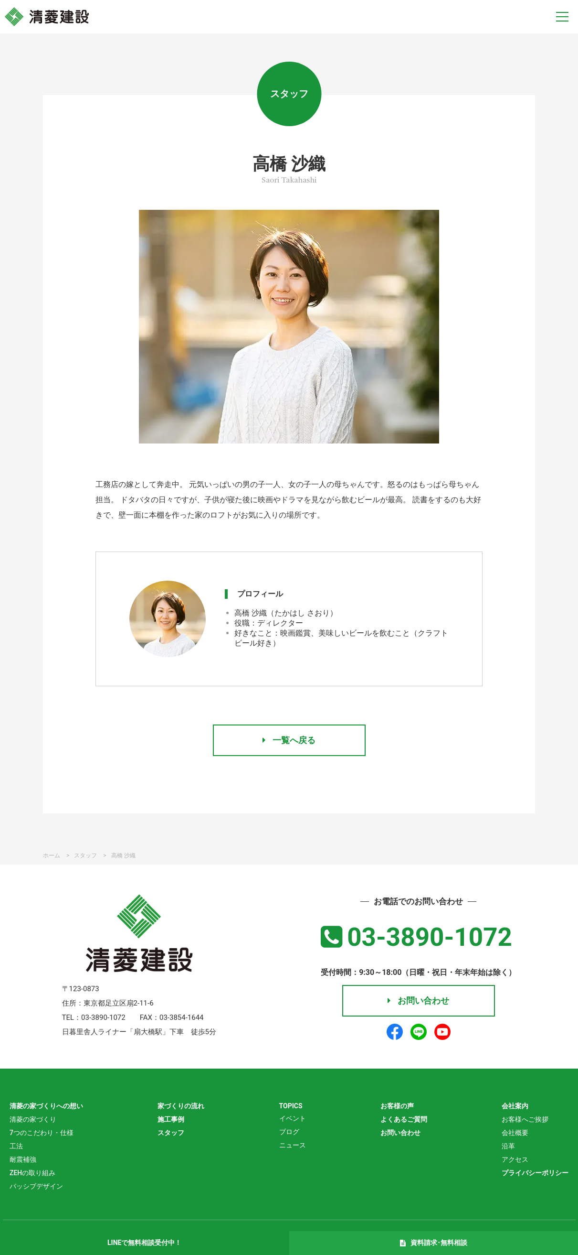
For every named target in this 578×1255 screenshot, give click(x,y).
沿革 (508, 1146)
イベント (292, 1118)
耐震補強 (23, 1159)
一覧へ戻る (289, 740)
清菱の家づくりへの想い (46, 1106)
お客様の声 (397, 1106)
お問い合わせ (418, 1000)
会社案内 (515, 1106)
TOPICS (291, 1106)
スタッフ (171, 1132)
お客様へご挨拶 (525, 1119)
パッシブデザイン (36, 1186)
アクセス (515, 1159)
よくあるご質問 (403, 1119)
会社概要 (515, 1132)
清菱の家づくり (33, 1119)
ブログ (289, 1132)
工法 (16, 1146)
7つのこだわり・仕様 (42, 1132)
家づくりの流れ (181, 1106)
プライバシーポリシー (535, 1173)
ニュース (292, 1145)
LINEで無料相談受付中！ (144, 1242)
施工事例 (171, 1119)
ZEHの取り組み (32, 1173)
